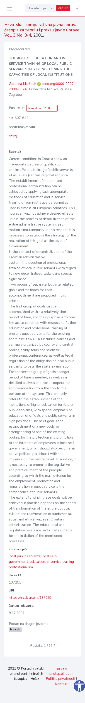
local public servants (24, 556)
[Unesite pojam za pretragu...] (40, 8)
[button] (76, 8)
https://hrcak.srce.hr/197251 (30, 597)
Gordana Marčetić (23, 83)
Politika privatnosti (60, 678)
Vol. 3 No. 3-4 (17, 35)
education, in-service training (52, 561)
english (63, 8)
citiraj (13, 136)
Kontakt (61, 684)
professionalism (21, 567)
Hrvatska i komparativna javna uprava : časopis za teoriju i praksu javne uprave (42, 27)
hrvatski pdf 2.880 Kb (42, 108)
